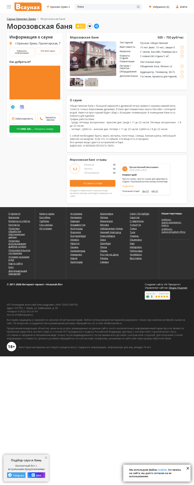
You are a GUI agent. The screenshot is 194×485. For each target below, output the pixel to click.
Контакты (14, 224)
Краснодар (76, 261)
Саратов (135, 217)
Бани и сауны (46, 213)
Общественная (159, 43)
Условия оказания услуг (18, 258)
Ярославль (136, 258)
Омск (103, 239)
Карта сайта (15, 263)
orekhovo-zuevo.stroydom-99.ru (173, 230)
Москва (104, 224)
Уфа (132, 243)
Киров (73, 258)
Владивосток (78, 224)
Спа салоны (46, 224)
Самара (104, 261)
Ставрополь (137, 221)
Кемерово (76, 254)
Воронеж (75, 232)
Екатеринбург (78, 235)
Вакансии (13, 217)
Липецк (104, 217)
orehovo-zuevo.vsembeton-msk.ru (171, 222)
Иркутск (75, 243)
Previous (74, 59)
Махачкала (106, 221)
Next (111, 59)
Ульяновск (136, 239)
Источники (45, 228)
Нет (154, 191)
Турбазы (44, 221)
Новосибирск (107, 235)
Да (145, 191)
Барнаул (75, 221)
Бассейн (155, 51)
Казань (74, 247)
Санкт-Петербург (139, 213)
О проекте (14, 213)
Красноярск (106, 213)
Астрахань (76, 213)
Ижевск (74, 239)
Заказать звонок (50, 118)
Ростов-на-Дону (109, 254)
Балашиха (76, 217)
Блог (11, 267)
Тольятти (135, 224)
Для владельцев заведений (17, 272)
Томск (133, 228)
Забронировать (24, 118)
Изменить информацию (22, 51)
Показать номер (35, 128)
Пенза (103, 247)
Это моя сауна (48, 50)
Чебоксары (136, 250)
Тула (132, 232)
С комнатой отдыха (151, 56)
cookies (162, 469)
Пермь (103, 250)
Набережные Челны (111, 228)
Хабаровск (136, 247)
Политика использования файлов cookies (17, 243)
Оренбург (105, 243)
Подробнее (128, 186)
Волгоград (76, 228)
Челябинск (136, 254)
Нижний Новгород (110, 232)
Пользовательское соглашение (19, 252)
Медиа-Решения (178, 287)
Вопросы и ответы (19, 221)
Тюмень (134, 235)
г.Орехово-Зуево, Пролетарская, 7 (37, 43)
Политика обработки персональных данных (16, 233)
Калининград (77, 250)
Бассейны (44, 217)
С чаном (145, 51)
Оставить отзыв (92, 183)
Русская (144, 43)
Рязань (104, 258)
